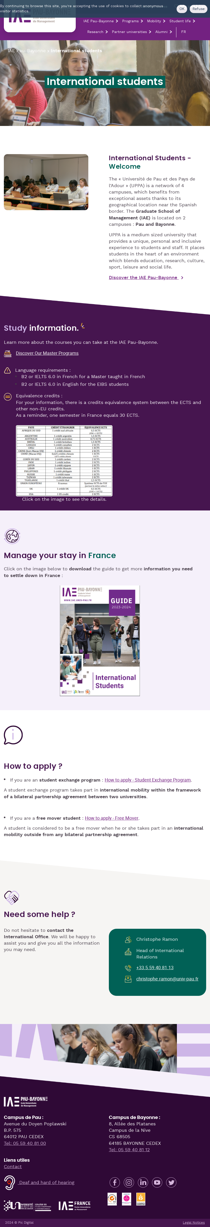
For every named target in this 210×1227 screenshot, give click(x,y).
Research (95, 32)
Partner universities (129, 32)
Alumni (161, 32)
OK (181, 9)
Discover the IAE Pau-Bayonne (144, 277)
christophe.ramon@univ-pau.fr (167, 979)
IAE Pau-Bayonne (98, 21)
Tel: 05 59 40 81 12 (129, 1150)
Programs (130, 21)
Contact (13, 1167)
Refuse (199, 9)
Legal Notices (194, 1222)
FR (183, 32)
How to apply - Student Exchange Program (148, 780)
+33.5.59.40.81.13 (155, 967)
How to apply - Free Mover (111, 818)
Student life (180, 21)
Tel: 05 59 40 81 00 (25, 1143)
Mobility (154, 21)
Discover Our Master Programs (47, 353)
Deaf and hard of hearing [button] (39, 1183)
